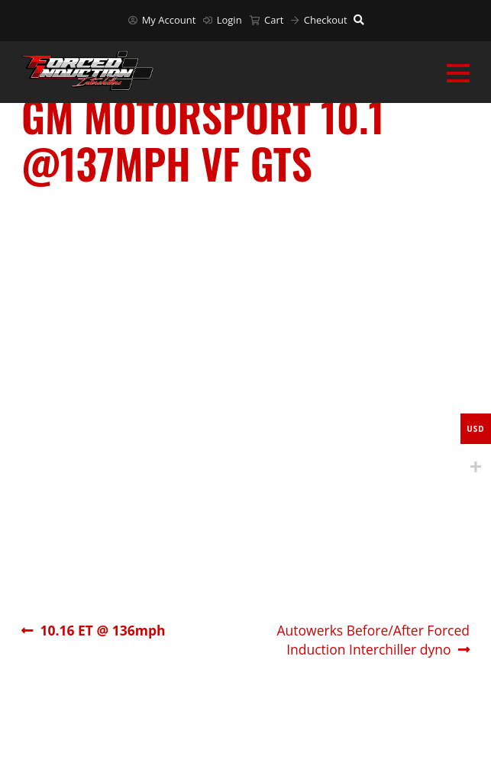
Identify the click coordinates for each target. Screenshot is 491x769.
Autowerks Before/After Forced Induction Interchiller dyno (373, 639)
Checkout (319, 20)
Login (222, 20)
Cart (267, 20)
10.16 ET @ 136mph (102, 631)
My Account (161, 20)
